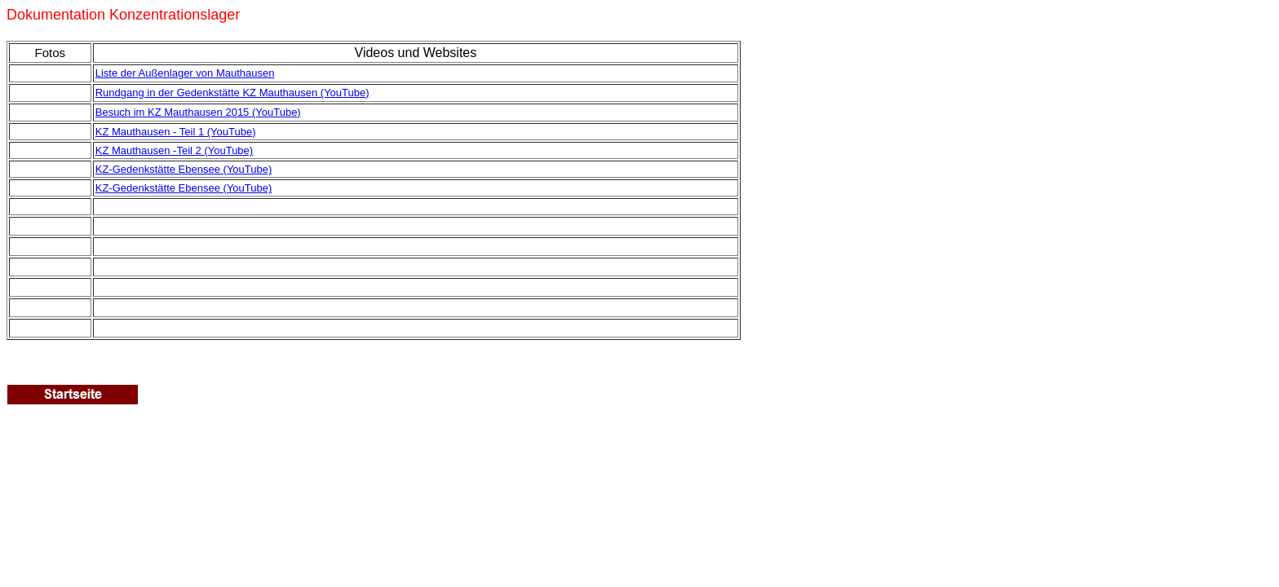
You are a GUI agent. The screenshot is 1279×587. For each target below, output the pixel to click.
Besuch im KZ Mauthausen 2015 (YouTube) (198, 112)
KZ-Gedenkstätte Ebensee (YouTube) (183, 188)
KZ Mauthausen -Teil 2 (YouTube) (174, 150)
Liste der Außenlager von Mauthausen (185, 73)
